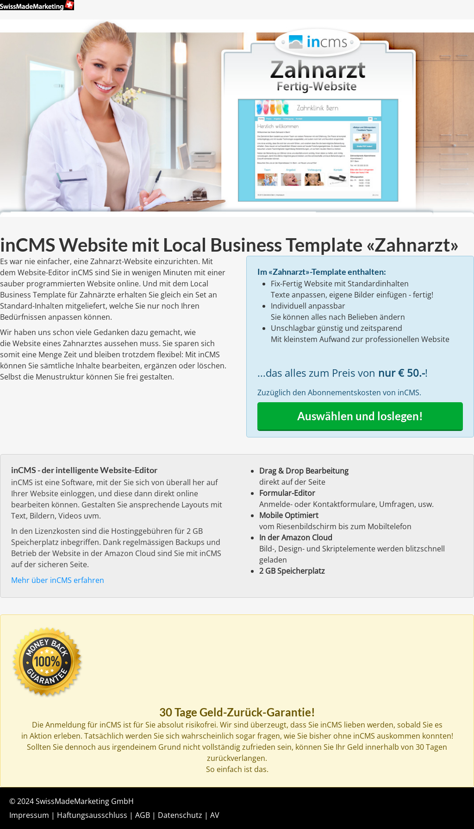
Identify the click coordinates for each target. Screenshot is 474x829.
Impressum (29, 815)
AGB (142, 815)
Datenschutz (180, 815)
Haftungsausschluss (92, 815)
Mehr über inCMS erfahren (57, 580)
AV (214, 815)
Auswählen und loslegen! (360, 416)
